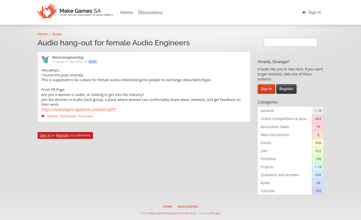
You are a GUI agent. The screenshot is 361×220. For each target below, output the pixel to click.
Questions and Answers (280, 174)
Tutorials (268, 190)
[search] (291, 42)
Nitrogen (216, 213)
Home (126, 12)
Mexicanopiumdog (67, 58)
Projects (267, 166)
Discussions (150, 12)
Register (62, 135)
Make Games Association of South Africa (172, 213)
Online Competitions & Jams (284, 118)
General (267, 110)
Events (266, 142)
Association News (275, 126)
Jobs (264, 150)
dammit (52, 116)
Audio (92, 61)
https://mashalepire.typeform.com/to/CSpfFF (78, 110)
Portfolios (269, 158)
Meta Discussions (275, 134)
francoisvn (85, 116)
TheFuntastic (68, 116)
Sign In (314, 12)
